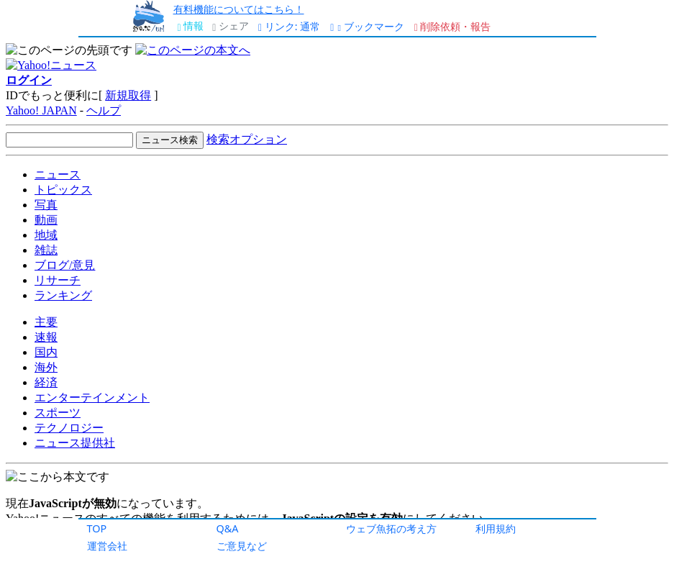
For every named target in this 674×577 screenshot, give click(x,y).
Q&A (228, 528)
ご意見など (242, 546)
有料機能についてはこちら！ (238, 9)
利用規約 (495, 528)
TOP (97, 528)
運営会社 (107, 546)
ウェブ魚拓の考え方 (391, 528)
